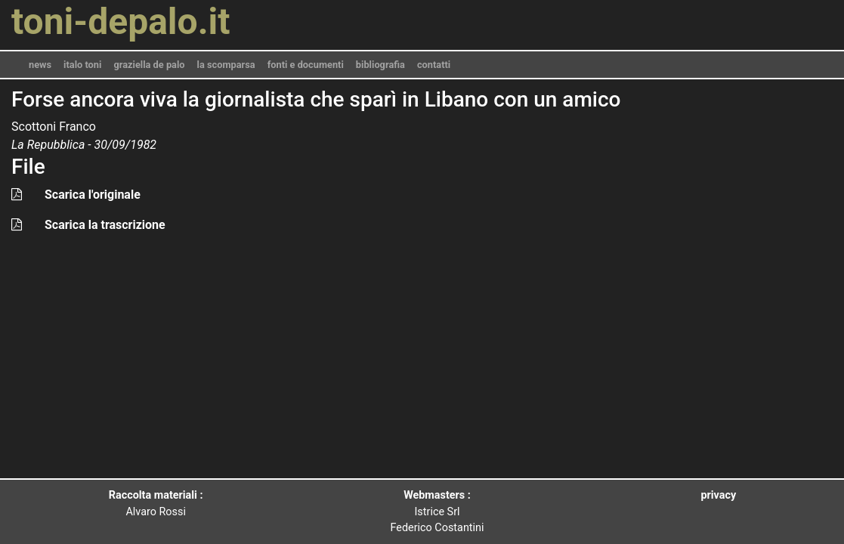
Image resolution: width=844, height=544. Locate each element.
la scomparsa (226, 64)
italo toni (82, 64)
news (40, 64)
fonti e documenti (305, 64)
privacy (718, 495)
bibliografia (380, 64)
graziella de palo (148, 64)
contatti (433, 64)
